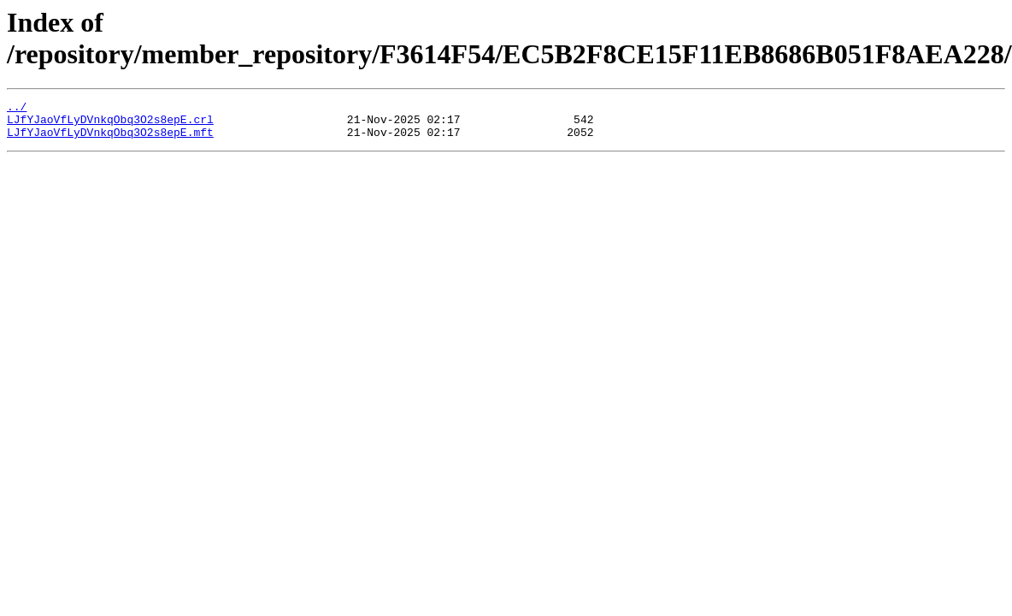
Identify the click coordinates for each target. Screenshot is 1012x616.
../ (16, 108)
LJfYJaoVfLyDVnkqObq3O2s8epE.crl (110, 124)
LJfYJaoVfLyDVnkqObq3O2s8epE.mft (110, 139)
